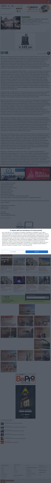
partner (11, 232)
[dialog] (25, 241)
